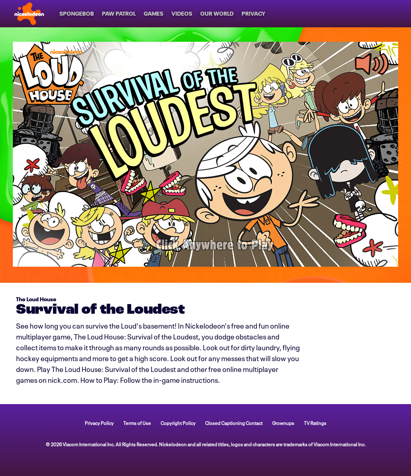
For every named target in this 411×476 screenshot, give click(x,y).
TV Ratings (315, 422)
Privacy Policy (99, 422)
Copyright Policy (178, 422)
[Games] (153, 14)
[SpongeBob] (76, 14)
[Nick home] (29, 13)
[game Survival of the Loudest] (205, 154)
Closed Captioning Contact (233, 422)
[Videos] (181, 14)
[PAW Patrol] (119, 14)
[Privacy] (253, 14)
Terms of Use (137, 422)
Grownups (283, 422)
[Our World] (217, 14)
